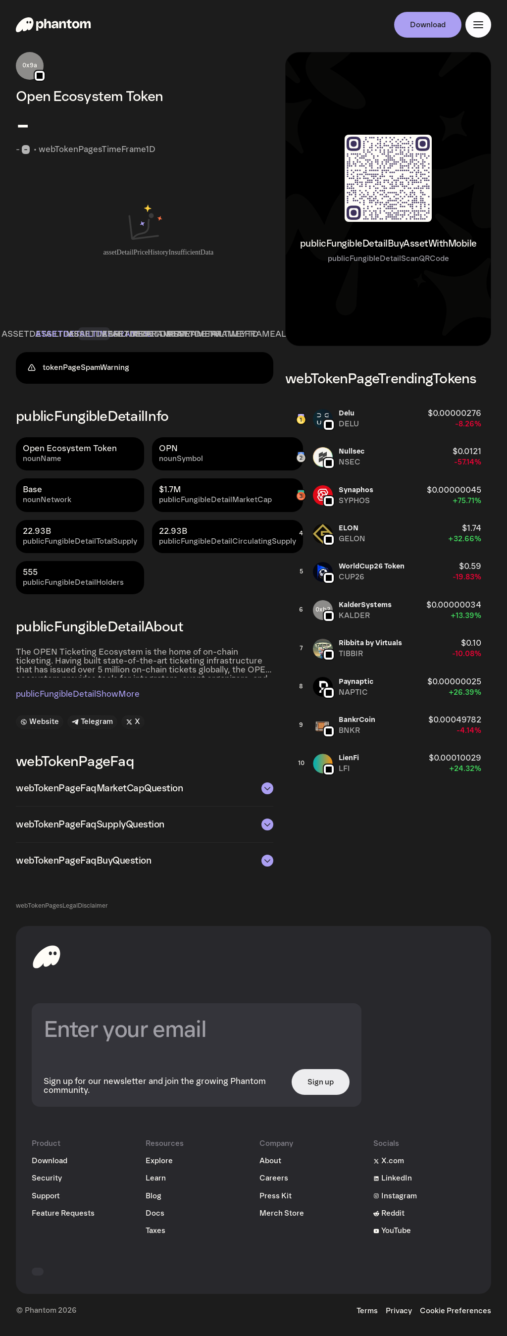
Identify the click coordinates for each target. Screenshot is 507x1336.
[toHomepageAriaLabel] (46, 961)
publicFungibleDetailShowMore (78, 698)
